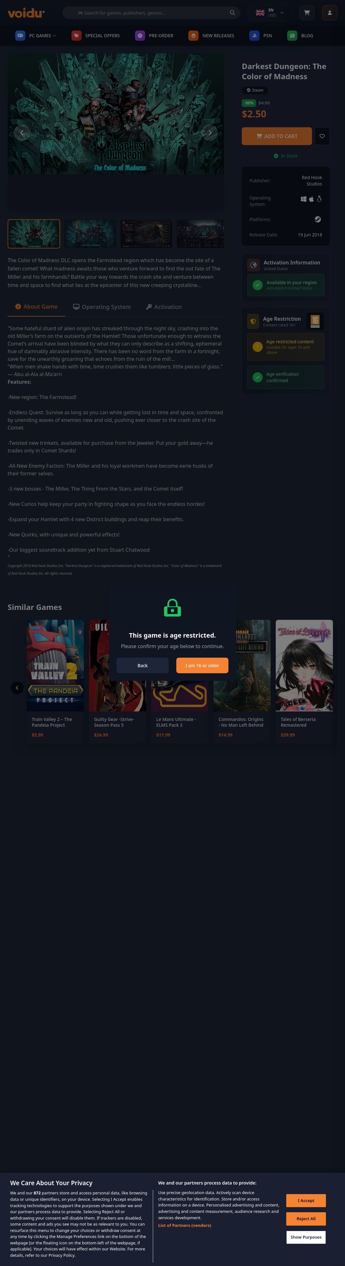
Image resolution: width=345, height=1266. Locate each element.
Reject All (306, 1228)
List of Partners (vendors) (184, 1235)
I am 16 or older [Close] (202, 665)
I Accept (306, 1210)
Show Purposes (306, 1246)
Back (143, 665)
